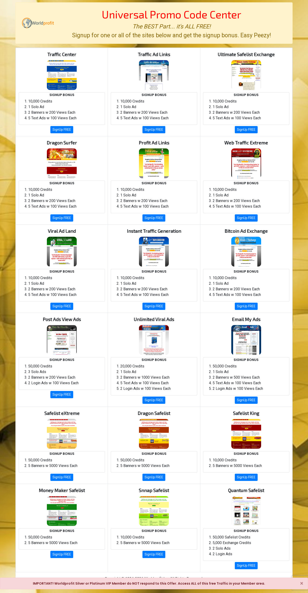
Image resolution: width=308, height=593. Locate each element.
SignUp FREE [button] (61, 129)
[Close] (301, 583)
